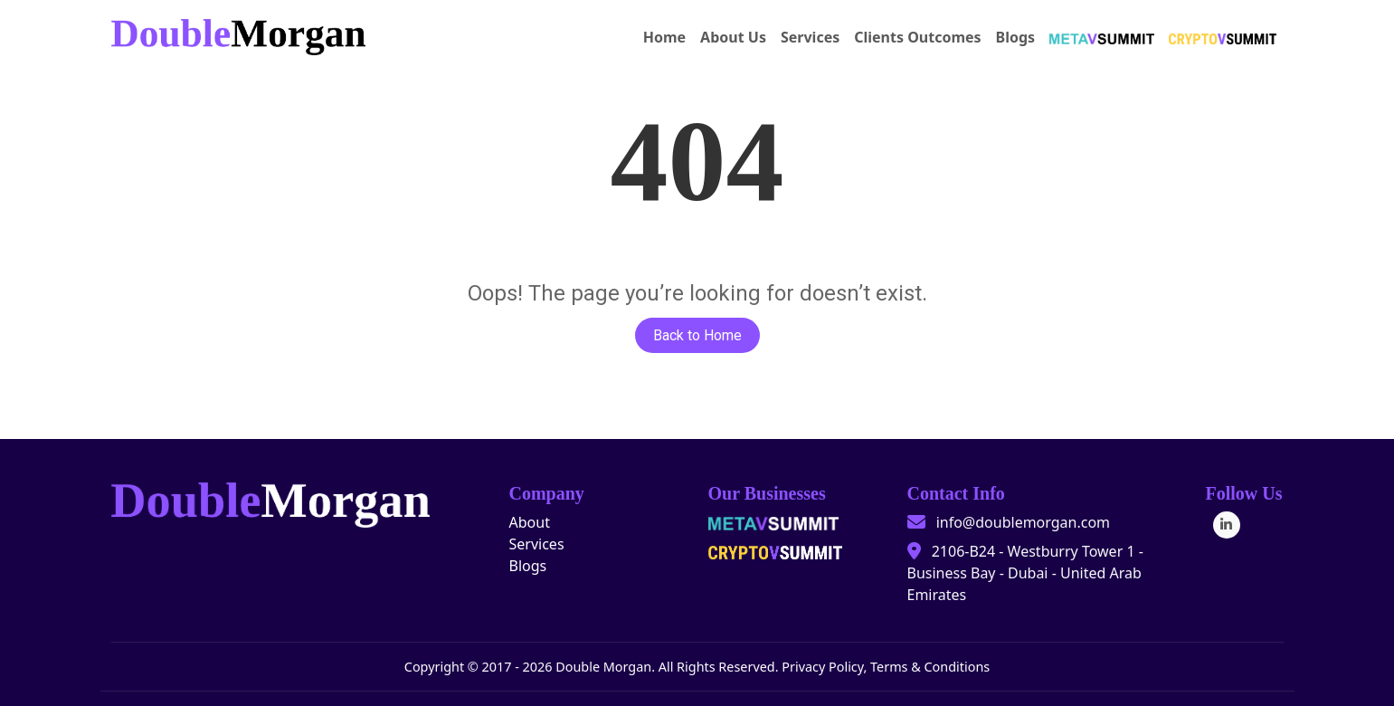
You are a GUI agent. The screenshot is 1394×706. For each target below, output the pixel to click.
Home (664, 37)
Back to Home (697, 335)
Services (810, 37)
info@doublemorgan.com (1023, 522)
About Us (733, 37)
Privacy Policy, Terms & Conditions (886, 666)
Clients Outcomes (917, 37)
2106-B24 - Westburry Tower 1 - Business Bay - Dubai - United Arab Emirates (1025, 573)
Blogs (1016, 37)
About (529, 522)
